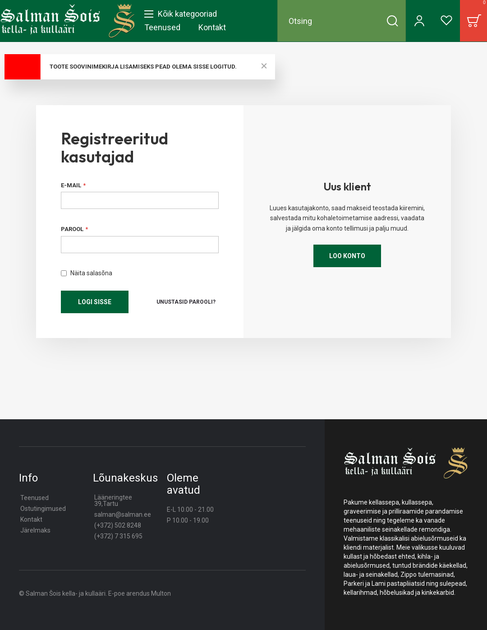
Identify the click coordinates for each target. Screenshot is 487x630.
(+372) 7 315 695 (118, 536)
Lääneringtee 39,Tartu (113, 500)
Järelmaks (35, 530)
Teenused (34, 497)
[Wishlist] (446, 21)
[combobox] (341, 21)
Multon (161, 593)
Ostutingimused (43, 508)
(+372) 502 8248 (117, 525)
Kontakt (31, 519)
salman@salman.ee (122, 514)
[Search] (392, 21)
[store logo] (67, 21)
